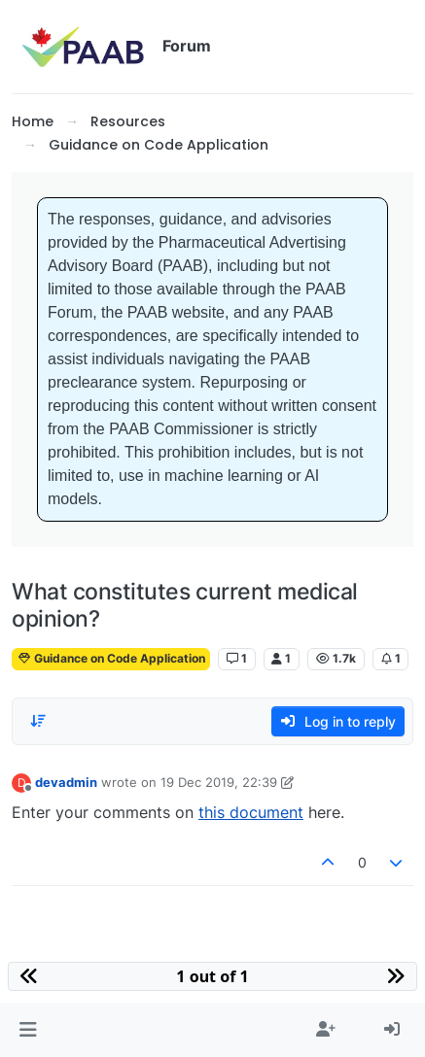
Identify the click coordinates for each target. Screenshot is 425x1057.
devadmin (66, 782)
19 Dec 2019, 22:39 (218, 782)
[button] (28, 1029)
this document (250, 812)
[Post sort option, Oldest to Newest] (37, 721)
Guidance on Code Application (111, 658)
